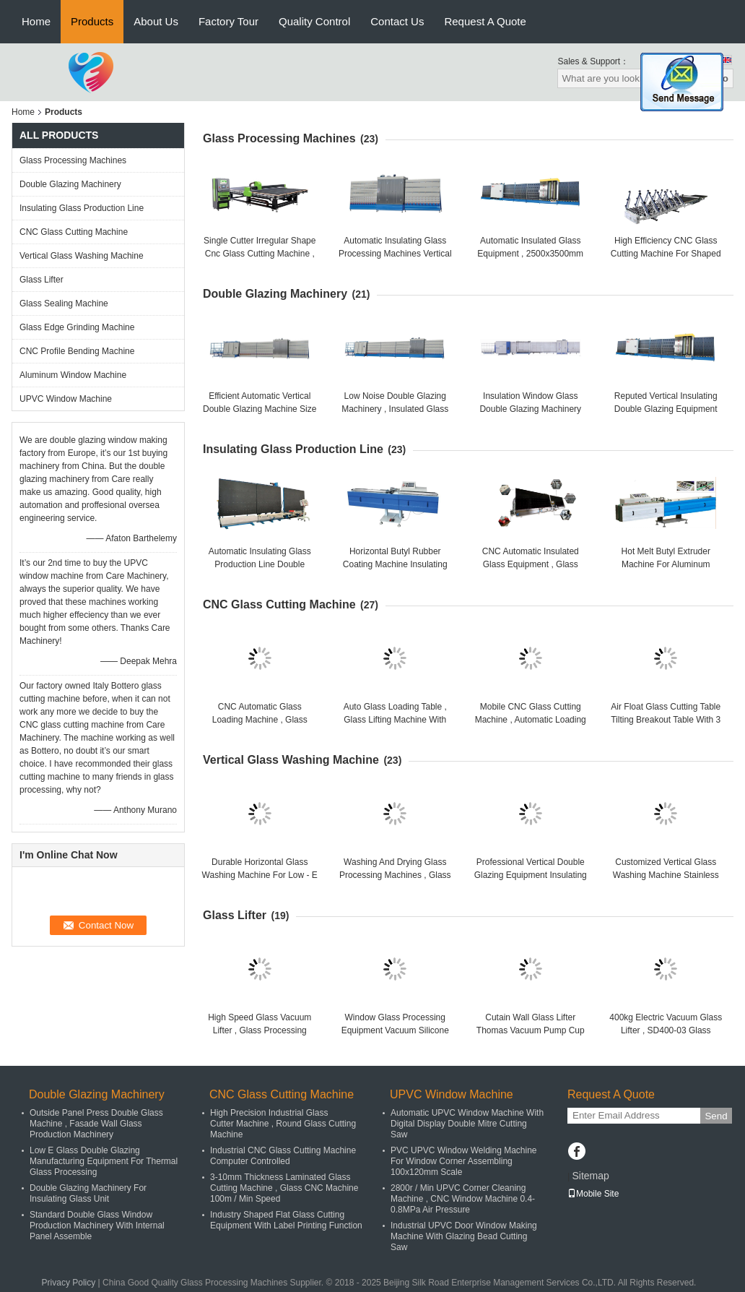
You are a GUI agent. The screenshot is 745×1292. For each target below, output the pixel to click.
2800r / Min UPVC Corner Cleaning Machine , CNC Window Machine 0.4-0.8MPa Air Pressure (463, 1199)
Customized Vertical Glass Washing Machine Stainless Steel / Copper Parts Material (665, 875)
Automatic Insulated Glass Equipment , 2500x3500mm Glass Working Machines (530, 254)
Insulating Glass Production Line (81, 208)
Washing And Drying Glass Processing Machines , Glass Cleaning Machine (395, 875)
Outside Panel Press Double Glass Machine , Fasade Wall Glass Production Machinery (96, 1124)
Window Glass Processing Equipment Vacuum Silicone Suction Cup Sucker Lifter (395, 1030)
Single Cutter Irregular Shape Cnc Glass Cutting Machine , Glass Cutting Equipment (259, 254)
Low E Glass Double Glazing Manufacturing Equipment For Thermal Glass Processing (104, 1161)
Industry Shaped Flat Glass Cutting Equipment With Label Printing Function (286, 1220)
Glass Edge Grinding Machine (76, 327)
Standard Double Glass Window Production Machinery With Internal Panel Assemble (97, 1225)
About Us (156, 21)
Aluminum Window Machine (72, 375)
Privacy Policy (69, 1283)
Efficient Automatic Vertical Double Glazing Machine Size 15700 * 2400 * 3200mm (259, 409)
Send (716, 1116)
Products (92, 21)
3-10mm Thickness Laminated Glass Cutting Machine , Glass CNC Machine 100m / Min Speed (284, 1188)
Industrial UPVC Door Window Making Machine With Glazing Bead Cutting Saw (464, 1236)
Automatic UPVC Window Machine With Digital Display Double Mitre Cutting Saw (467, 1124)
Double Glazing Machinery (70, 184)
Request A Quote (485, 21)
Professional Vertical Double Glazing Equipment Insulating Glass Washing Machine (530, 875)
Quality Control (314, 21)
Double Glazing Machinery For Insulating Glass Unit (88, 1193)
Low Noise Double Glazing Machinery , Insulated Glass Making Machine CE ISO (394, 409)
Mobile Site (593, 1194)
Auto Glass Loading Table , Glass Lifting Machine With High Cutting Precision (395, 720)
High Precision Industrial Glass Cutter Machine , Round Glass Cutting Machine (283, 1124)
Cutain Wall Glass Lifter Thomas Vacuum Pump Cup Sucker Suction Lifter (530, 1030)
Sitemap (590, 1175)
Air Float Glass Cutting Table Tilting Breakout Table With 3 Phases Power (665, 720)
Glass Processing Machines (72, 160)
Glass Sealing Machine (63, 303)
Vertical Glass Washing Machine (81, 256)
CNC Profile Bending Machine (76, 351)
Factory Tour (228, 21)
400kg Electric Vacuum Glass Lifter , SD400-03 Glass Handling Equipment (665, 1030)
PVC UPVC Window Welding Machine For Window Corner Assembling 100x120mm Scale (464, 1161)
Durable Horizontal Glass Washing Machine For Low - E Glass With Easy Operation (260, 875)
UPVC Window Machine (65, 399)
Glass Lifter (41, 280)
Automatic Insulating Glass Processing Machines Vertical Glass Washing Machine (395, 254)
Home (36, 21)
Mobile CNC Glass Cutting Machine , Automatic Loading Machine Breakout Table (530, 720)
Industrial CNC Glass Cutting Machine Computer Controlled (283, 1155)
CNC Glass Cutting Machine (73, 232)
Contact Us (397, 21)
